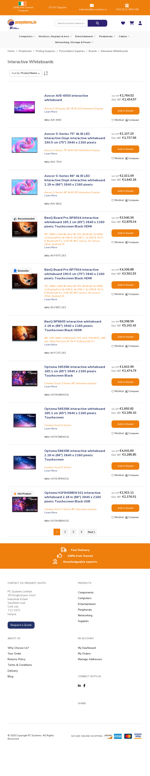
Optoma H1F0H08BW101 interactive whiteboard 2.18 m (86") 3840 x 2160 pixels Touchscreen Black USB (72, 497)
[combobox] (71, 23)
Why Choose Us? (18, 648)
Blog (10, 676)
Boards (93, 51)
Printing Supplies (46, 51)
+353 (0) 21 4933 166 (126, 9)
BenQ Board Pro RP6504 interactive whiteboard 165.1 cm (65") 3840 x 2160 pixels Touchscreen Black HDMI (74, 222)
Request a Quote (21, 625)
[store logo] (22, 21)
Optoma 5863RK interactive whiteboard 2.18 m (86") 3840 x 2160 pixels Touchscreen (74, 455)
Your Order (14, 653)
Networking (85, 615)
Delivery (13, 671)
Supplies (83, 621)
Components (86, 592)
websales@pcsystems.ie (92, 9)
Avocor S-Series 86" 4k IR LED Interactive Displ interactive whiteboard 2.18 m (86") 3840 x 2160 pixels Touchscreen (74, 182)
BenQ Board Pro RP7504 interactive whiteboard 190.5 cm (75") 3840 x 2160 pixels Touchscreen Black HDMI (74, 274)
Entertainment (87, 604)
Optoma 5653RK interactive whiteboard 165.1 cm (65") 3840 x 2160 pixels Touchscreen (74, 413)
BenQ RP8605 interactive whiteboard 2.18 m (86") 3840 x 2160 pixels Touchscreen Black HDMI (72, 325)
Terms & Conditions (20, 665)
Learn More (50, 111)
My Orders (84, 653)
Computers (84, 598)
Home (11, 51)
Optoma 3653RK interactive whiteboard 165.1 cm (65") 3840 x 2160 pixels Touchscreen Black (74, 371)
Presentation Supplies (72, 51)
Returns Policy (16, 659)
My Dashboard (87, 648)
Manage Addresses (90, 659)
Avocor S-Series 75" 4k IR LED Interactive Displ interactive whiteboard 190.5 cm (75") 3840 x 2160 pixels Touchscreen (74, 140)
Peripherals (25, 51)
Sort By (16, 73)
